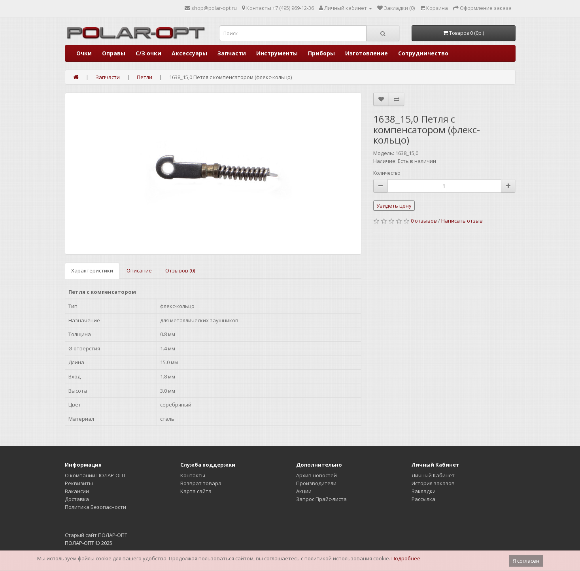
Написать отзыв (462, 220)
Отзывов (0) (180, 270)
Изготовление (366, 53)
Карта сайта (196, 491)
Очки (84, 53)
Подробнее (405, 558)
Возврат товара (200, 483)
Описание (139, 270)
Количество (387, 173)
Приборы (321, 53)
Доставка (77, 499)
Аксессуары (189, 53)
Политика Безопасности (95, 506)
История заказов (433, 483)
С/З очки (148, 53)
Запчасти (231, 53)
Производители (316, 483)
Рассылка (423, 499)
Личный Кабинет (433, 475)
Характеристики (92, 270)
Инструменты (277, 53)
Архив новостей (316, 475)
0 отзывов (424, 220)
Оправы (113, 53)
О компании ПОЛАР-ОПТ (95, 475)
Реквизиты (79, 483)
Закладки (424, 491)
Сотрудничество (423, 53)
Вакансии (77, 491)
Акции (304, 491)
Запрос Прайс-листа (321, 499)
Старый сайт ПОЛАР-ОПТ (96, 535)
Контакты (192, 475)
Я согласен (526, 560)
